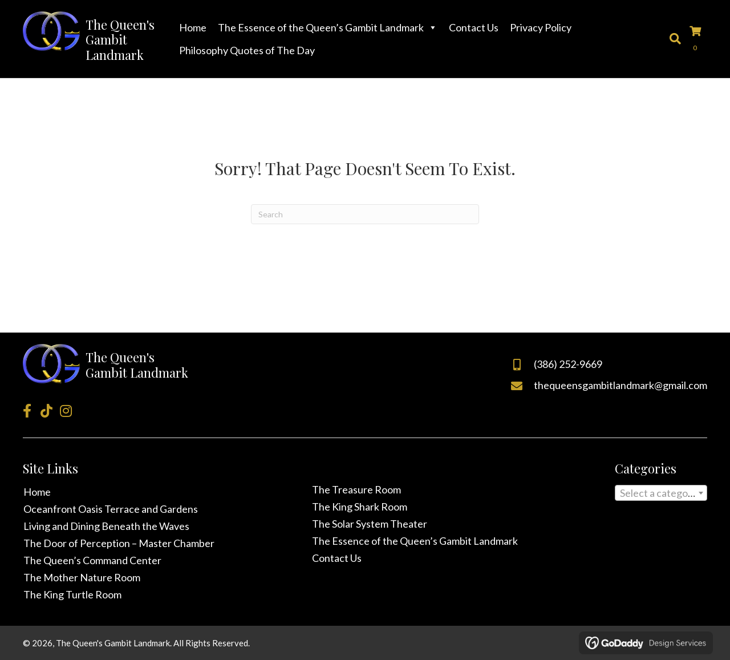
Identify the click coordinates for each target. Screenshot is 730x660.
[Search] (365, 214)
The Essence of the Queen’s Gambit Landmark (327, 27)
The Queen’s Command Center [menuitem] (92, 560)
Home (192, 27)
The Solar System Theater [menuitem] (369, 523)
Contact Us (473, 27)
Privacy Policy (540, 27)
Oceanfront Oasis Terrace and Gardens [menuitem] (110, 509)
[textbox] (661, 495)
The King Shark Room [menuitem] (359, 506)
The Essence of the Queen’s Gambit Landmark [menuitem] (415, 541)
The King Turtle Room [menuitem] (72, 594)
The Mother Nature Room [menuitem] (81, 577)
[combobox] (661, 493)
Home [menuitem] (37, 491)
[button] (27, 411)
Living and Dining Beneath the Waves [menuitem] (106, 526)
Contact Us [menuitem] (337, 558)
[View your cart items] (698, 38)
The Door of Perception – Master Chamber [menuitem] (118, 543)
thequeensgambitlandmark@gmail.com (620, 385)
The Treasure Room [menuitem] (356, 489)
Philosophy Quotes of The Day (247, 50)
